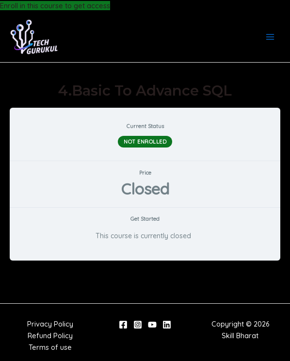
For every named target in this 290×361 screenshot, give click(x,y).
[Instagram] (137, 324)
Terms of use (50, 347)
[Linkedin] (166, 324)
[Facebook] (123, 324)
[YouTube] (152, 324)
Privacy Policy (50, 323)
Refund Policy (50, 335)
